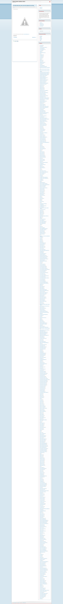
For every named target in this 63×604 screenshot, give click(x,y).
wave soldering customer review (43, 593)
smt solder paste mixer (42, 503)
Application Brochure (42, 62)
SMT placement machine (42, 486)
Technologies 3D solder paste (43, 558)
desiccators (41, 161)
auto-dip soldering (42, 65)
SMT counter (41, 470)
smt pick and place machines (43, 484)
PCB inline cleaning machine (43, 363)
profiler (40, 398)
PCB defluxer (41, 358)
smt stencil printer (42, 506)
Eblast (40, 181)
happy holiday (41, 211)
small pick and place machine (43, 451)
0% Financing (41, 45)
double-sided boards (42, 167)
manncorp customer (42, 291)
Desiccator (41, 158)
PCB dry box (41, 361)
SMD (40, 453)
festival (40, 196)
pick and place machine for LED (43, 381)
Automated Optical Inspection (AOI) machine (45, 67)
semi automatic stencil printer (43, 449)
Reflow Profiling (41, 414)
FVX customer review (42, 209)
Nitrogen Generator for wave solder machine (45, 328)
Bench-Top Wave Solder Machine (43, 92)
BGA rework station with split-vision (44, 107)
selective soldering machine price (43, 446)
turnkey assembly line (42, 563)
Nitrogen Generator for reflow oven (44, 327)
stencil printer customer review (43, 542)
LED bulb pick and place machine (43, 256)
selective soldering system (43, 447)
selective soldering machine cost (43, 445)
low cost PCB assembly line (43, 270)
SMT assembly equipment (43, 468)
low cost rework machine (42, 274)
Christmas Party (41, 128)
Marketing (41, 313)
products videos (41, 397)
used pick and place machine (43, 576)
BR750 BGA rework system (43, 113)
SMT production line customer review (44, 490)
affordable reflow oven (42, 52)
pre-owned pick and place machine (44, 392)
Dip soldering (41, 163)
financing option (41, 198)
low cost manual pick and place (43, 268)
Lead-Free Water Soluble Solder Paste (44, 250)
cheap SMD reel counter (42, 123)
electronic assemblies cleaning (43, 183)
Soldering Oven (41, 536)
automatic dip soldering (42, 76)
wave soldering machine (42, 595)
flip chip (41, 200)
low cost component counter (43, 267)
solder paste (41, 517)
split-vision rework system (43, 539)
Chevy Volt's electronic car (43, 125)
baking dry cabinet (42, 88)
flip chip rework (41, 201)
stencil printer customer (42, 541)
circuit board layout (42, 130)
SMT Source (41, 505)
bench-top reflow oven (42, 91)
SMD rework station (42, 464)
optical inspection (42, 336)
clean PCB (41, 131)
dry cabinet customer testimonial (43, 177)
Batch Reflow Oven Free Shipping (43, 90)
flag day (41, 199)
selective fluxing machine (42, 435)
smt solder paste (42, 502)
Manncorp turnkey (42, 309)
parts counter (41, 339)
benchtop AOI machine (42, 93)
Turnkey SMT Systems (42, 574)
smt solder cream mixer (42, 501)
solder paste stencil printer (43, 526)
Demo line (41, 149)
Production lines (41, 396)
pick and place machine (42, 376)
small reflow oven (42, 452)
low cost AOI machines (42, 265)
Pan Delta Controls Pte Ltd (43, 338)
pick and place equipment (42, 374)
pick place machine (42, 390)
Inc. (40, 225)
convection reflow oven (42, 140)
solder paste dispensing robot (43, 522)
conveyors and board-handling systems (44, 142)
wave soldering (41, 592)
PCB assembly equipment (43, 344)
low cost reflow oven (42, 273)
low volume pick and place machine (44, 283)
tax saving (41, 555)
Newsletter (41, 36)
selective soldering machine (43, 444)
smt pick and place (42, 482)
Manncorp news (41, 303)
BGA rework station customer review (44, 106)
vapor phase (41, 577)
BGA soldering (41, 109)
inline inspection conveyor (43, 229)
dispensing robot (42, 166)
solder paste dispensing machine (43, 521)
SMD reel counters (42, 462)
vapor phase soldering (42, 581)
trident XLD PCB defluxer (42, 562)
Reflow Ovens (41, 412)
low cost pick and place (42, 271)
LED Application (41, 251)
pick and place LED (42, 375)
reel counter (41, 399)
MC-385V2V (41, 315)
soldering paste (41, 537)
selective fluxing (41, 434)
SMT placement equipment (43, 485)
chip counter (41, 126)
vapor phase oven (42, 578)
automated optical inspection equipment (44, 72)
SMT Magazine (41, 481)
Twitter (40, 40)
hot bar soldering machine (43, 221)
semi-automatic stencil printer (43, 450)
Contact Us (41, 8)
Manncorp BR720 (42, 288)
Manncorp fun (41, 302)
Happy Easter (41, 210)
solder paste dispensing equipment (44, 520)
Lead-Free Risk (41, 248)
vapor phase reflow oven (42, 580)
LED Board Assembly (42, 254)
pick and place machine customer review (44, 379)
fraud (40, 202)
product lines (41, 394)
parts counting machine (42, 341)
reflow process (41, 413)
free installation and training (43, 203)
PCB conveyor (41, 356)
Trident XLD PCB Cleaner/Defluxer (44, 561)
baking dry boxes (42, 87)
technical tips (41, 557)
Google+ (41, 37)
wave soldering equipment (43, 594)
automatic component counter (43, 75)
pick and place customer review (43, 373)
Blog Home (41, 7)
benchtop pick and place (42, 94)
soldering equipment (42, 535)
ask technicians (41, 63)
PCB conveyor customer (42, 357)
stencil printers (41, 544)
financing (41, 197)
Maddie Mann (41, 284)
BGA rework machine (42, 104)
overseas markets (42, 337)
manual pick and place (42, 310)
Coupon (41, 144)
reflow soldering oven (42, 417)
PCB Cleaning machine (42, 354)
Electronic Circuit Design (42, 185)
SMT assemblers (42, 467)
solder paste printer (42, 525)
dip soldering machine (42, 164)
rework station (41, 426)
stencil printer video (42, 543)
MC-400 (41, 316)
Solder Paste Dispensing (42, 519)
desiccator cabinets (42, 160)
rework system (41, 428)
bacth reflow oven (42, 85)
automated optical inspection (43, 66)
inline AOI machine (42, 227)
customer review (41, 147)
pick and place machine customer (43, 378)
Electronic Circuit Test (42, 186)
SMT (40, 466)
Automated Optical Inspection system (44, 74)
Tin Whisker (41, 560)
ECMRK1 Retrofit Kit (42, 182)
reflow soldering (41, 416)
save (40, 431)
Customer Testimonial (42, 148)
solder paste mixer (42, 524)
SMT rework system (42, 499)
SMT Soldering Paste (42, 504)
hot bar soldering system (42, 222)
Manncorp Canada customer (43, 289)
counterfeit (41, 143)
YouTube (41, 39)
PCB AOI (41, 343)
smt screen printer (42, 500)
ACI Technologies (42, 48)
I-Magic (40, 224)
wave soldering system (42, 596)
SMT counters (41, 471)
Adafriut (41, 51)
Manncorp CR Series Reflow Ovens (44, 290)
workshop (41, 598)
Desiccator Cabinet (42, 159)
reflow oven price (42, 409)
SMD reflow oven (42, 463)
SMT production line (42, 489)
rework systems (41, 429)
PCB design (41, 360)
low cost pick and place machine (43, 272)
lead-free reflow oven (42, 247)
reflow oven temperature (42, 411)
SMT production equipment (43, 488)
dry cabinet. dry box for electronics (43, 178)
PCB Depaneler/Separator (43, 359)
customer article (41, 146)
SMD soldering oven (42, 465)
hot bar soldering (42, 220)
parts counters (41, 340)
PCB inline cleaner (42, 362)
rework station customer (42, 427)
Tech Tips (41, 556)
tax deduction (41, 554)
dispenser (41, 165)
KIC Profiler (41, 237)
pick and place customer (42, 372)
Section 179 (41, 432)
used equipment (41, 575)
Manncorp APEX (42, 287)
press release (41, 393)
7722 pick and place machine (43, 47)
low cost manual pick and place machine (44, 269)
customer (41, 145)
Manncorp (41, 285)
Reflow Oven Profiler (42, 410)
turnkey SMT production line (43, 572)
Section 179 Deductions (42, 433)
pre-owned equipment (42, 391)
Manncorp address (42, 286)
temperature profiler (42, 559)
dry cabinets (41, 179)
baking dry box (41, 86)
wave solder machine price (43, 591)
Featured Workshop (42, 195)
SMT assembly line (42, 469)
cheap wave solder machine (43, 124)
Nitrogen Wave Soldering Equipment (44, 335)
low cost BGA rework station (43, 266)
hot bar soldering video (42, 223)
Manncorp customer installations (43, 292)
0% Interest (41, 46)
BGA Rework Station (42, 105)
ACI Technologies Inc (42, 49)
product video (41, 395)
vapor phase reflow (42, 579)
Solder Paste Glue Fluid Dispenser (43, 523)
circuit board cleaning (42, 129)
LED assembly (41, 252)
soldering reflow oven (42, 538)
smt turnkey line (41, 507)
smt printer (41, 487)
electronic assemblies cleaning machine (44, 184)
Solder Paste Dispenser (42, 518)
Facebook (41, 38)
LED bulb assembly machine (43, 255)
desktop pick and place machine (43, 162)
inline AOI (41, 226)
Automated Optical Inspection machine (44, 73)
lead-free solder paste (42, 249)
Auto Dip (41, 64)
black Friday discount (42, 110)
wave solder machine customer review (44, 590)
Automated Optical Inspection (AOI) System (44, 69)
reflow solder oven (42, 415)
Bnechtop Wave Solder (42, 111)
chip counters (41, 127)
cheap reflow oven (42, 122)
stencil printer (41, 540)
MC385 (40, 318)
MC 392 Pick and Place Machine (43, 314)
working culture (41, 597)
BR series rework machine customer (44, 112)
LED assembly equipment (43, 253)
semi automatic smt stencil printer (43, 448)
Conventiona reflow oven (42, 141)
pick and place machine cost (43, 377)
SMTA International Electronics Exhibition (44, 508)
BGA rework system (42, 108)
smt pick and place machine (43, 483)
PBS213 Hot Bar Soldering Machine (44, 342)
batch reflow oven (42, 89)
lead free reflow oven (42, 246)
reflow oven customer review (43, 408)
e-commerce (41, 180)
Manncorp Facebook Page (43, 301)
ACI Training (41, 50)
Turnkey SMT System (42, 573)
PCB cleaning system (42, 355)
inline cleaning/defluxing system (43, 228)
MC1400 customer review (42, 317)
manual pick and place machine (43, 311)
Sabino (40, 430)
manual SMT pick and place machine (44, 312)
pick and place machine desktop (43, 380)
